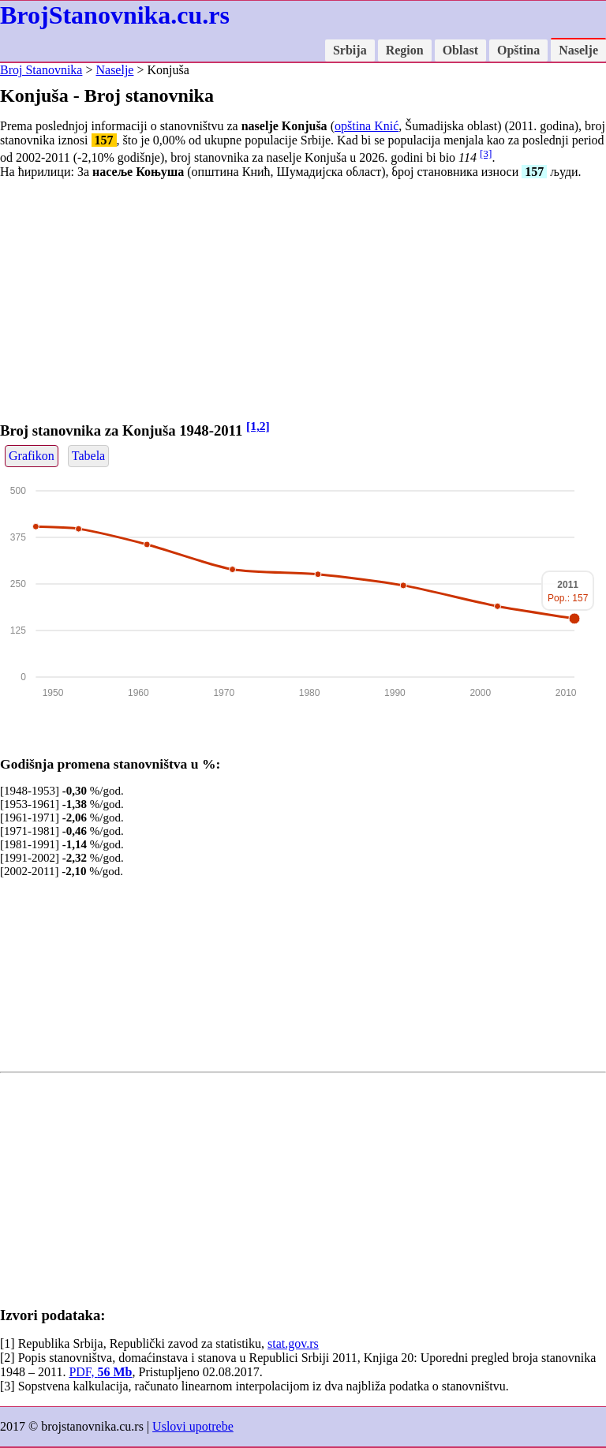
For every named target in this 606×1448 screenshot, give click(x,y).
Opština (518, 50)
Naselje (578, 50)
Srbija (350, 50)
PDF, (100, 1372)
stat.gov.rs (293, 1343)
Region (405, 50)
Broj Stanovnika (41, 70)
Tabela (88, 455)
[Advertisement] (303, 302)
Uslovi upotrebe (193, 1426)
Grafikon (31, 455)
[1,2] (258, 425)
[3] (486, 153)
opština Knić (366, 126)
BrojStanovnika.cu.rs (115, 15)
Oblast (460, 50)
